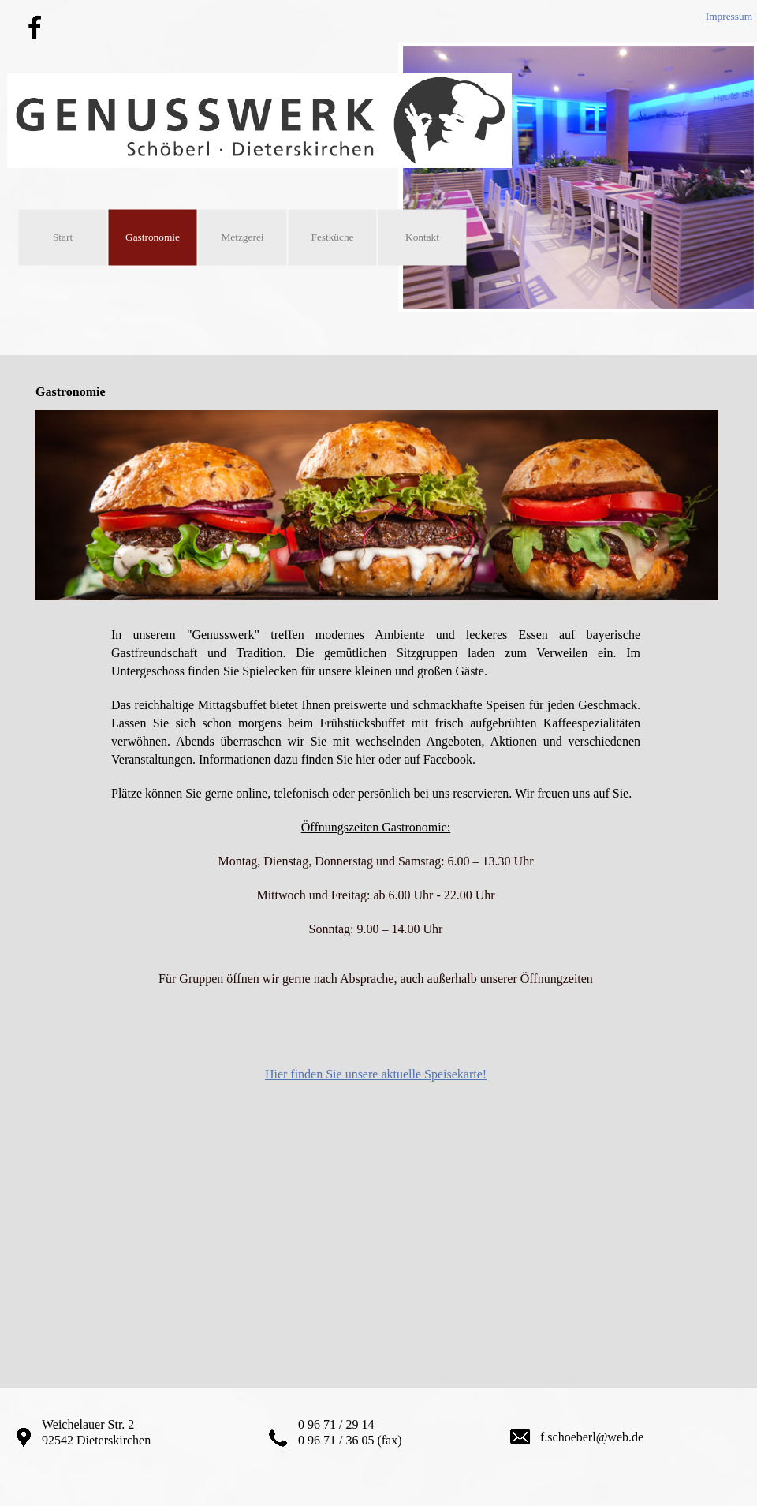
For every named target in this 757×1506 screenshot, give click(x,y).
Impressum (729, 16)
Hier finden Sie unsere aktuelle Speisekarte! (376, 1074)
